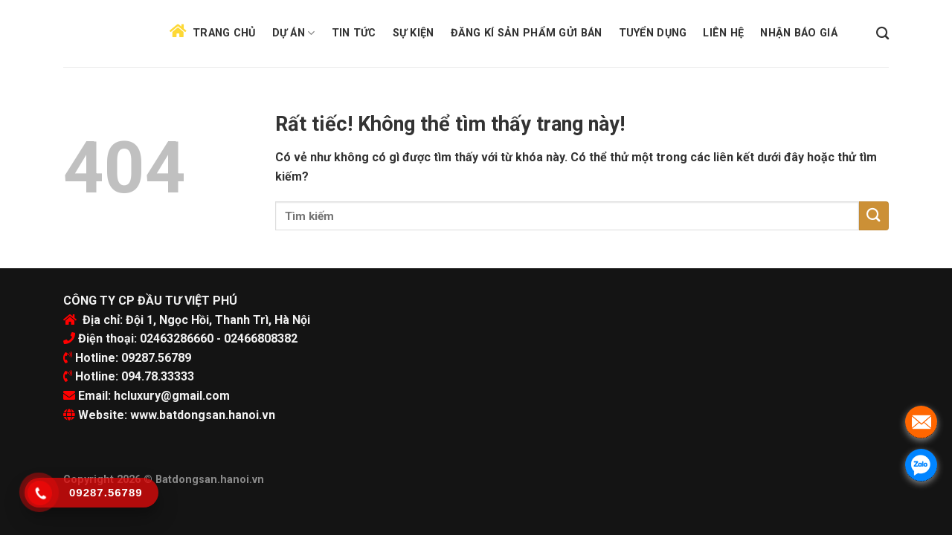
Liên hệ (723, 33)
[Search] (882, 34)
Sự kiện (413, 33)
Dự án (293, 33)
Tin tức (354, 33)
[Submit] (874, 215)
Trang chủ (224, 33)
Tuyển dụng (653, 33)
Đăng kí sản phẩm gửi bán (526, 33)
